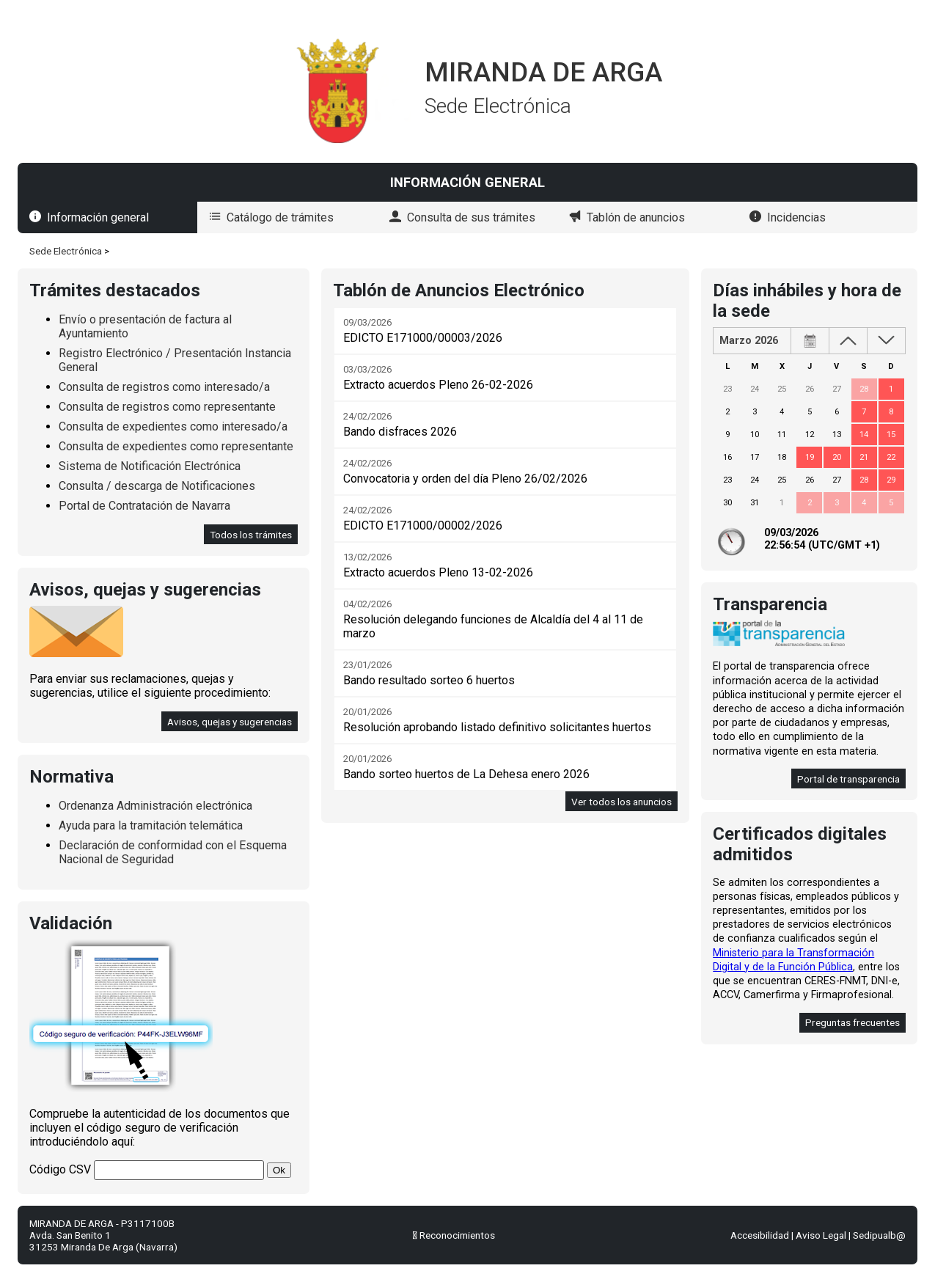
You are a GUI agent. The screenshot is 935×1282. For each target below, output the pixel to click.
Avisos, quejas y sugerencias (229, 722)
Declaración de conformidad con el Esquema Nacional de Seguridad (173, 852)
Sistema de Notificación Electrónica (150, 466)
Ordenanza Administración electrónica (155, 806)
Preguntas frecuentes (852, 1022)
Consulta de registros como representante (167, 407)
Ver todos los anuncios (621, 801)
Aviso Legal (821, 1235)
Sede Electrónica (65, 251)
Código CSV (60, 1169)
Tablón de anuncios (636, 217)
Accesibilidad (759, 1235)
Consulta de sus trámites (471, 217)
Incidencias (796, 217)
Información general (98, 217)
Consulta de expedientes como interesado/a (173, 426)
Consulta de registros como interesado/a (164, 387)
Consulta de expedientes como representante (176, 446)
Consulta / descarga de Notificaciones (157, 486)
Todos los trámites (251, 535)
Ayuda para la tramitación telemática (151, 825)
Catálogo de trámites (280, 217)
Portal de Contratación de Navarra (144, 506)
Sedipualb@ (879, 1235)
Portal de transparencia (848, 779)
